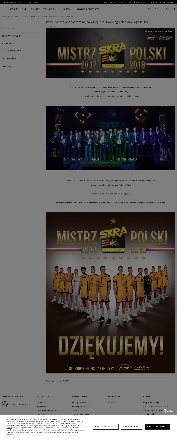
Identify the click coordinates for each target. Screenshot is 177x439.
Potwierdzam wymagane (106, 427)
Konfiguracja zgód (131, 427)
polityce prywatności (72, 423)
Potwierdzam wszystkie (157, 427)
